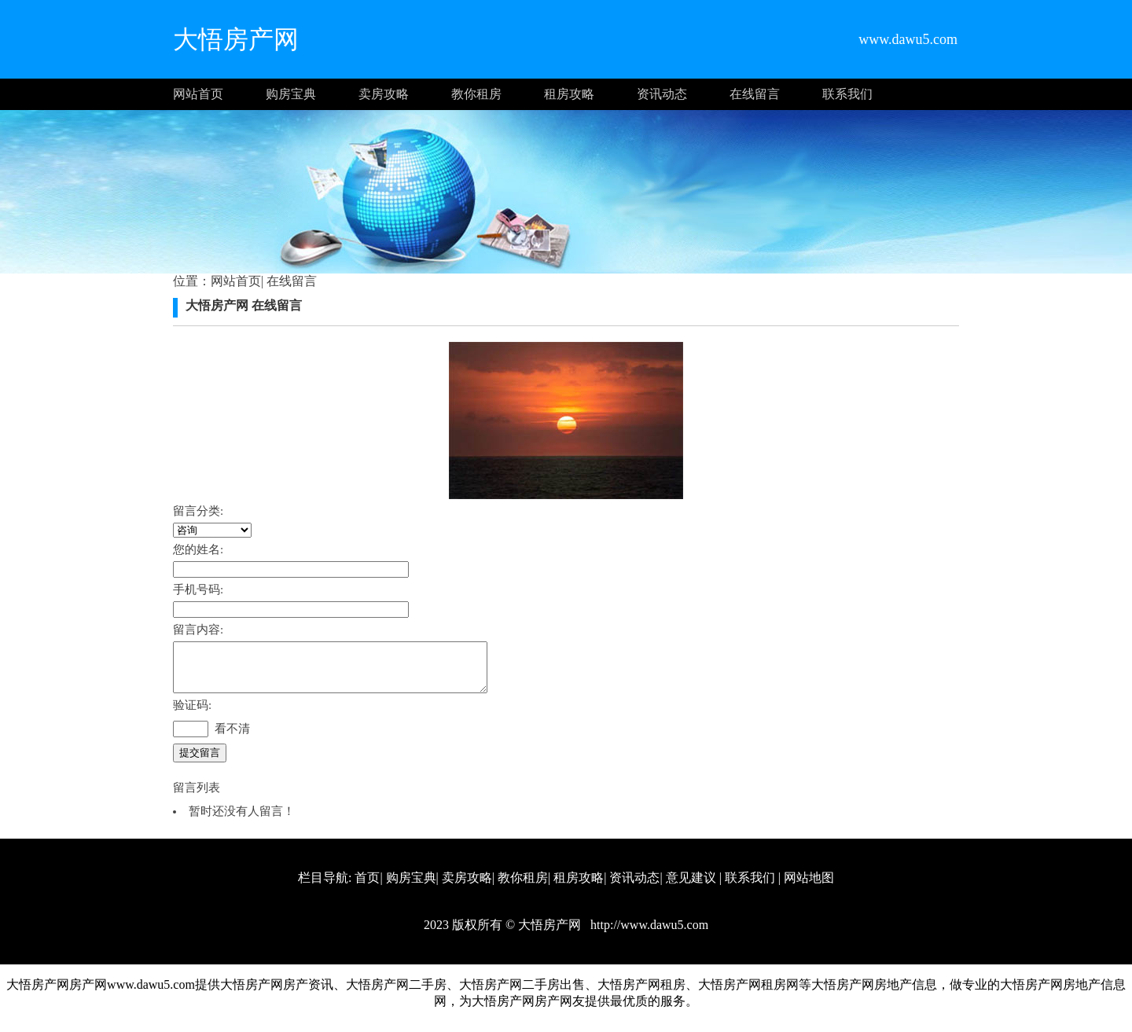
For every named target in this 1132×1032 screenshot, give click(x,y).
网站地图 (809, 887)
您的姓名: (198, 549)
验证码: (192, 714)
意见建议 (691, 887)
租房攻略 (569, 94)
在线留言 (755, 94)
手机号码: (198, 589)
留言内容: (198, 629)
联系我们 (847, 94)
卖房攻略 (383, 94)
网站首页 (198, 94)
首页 (367, 887)
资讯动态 (662, 94)
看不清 (232, 738)
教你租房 (476, 94)
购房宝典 (291, 94)
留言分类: (198, 511)
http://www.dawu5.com (647, 934)
